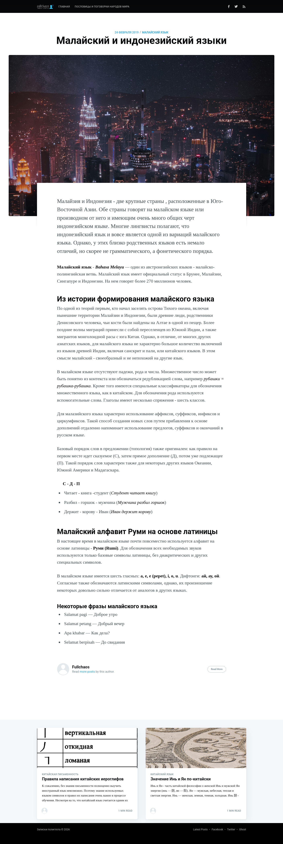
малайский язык (155, 32)
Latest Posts (200, 829)
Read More (216, 669)
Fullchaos (81, 667)
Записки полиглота (49, 829)
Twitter (231, 829)
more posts (87, 671)
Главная (64, 6)
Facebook (217, 829)
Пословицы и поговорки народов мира (102, 6)
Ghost (242, 829)
